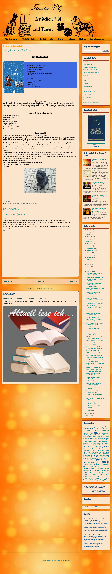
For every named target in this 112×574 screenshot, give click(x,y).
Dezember (90, 248)
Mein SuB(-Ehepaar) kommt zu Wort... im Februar (93, 307)
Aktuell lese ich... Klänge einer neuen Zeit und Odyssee (24, 298)
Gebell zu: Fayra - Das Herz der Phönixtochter (95, 289)
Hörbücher (86, 78)
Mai (88, 264)
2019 (87, 246)
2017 (87, 415)
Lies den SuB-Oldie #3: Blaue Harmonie (93, 383)
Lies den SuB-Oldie (90, 448)
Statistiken (71, 39)
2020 (87, 243)
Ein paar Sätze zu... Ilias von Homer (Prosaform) (99, 183)
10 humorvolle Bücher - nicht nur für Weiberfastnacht (94, 284)
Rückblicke (91, 460)
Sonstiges (105, 460)
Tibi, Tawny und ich (11, 39)
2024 (87, 234)
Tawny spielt (102, 464)
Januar (89, 410)
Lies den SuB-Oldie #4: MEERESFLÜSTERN (94, 370)
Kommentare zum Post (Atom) (44, 288)
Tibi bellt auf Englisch (97, 466)
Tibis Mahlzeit (94, 475)
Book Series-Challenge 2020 (99, 159)
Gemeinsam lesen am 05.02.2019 (93, 374)
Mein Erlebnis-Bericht (100, 450)
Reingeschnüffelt (91, 458)
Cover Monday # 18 (92, 350)
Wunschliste (87, 480)
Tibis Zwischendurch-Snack (28, 203)
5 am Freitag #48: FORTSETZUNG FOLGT (94, 299)
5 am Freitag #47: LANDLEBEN (92, 333)
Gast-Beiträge (87, 86)
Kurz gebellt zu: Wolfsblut (94, 340)
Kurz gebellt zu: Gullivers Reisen (94, 387)
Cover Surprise (98, 438)
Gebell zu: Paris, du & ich (94, 352)
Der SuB (43, 39)
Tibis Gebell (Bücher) (29, 39)
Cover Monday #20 (93, 296)
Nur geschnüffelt (103, 456)
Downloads (87, 97)
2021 (87, 241)
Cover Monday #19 (92, 317)
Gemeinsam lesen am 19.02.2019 (93, 314)
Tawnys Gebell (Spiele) (90, 67)
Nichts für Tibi (88, 456)
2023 (87, 236)
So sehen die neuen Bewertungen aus (92, 327)
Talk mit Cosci (87, 464)
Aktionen (60, 39)
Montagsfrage (100, 455)
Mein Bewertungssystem (91, 72)
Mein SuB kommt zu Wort (96, 452)
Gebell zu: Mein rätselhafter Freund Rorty (95, 364)
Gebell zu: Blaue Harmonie (94, 381)
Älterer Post (72, 281)
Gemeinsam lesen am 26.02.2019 (93, 292)
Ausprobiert (89, 435)
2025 (87, 232)
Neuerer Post (8, 281)
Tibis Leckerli (102, 470)
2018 (87, 413)
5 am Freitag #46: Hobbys (94, 357)
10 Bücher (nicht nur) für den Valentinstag (94, 337)
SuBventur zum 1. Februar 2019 (94, 406)
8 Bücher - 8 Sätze (102, 428)
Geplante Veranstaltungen (91, 91)
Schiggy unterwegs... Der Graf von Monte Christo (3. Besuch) (99, 197)
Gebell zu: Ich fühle (92, 311)
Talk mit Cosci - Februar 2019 (94, 395)
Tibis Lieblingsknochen (99, 473)
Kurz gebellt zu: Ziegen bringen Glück (93, 391)
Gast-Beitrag (96, 443)
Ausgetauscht (105, 433)
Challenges (82, 39)
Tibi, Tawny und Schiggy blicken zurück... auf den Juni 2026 (99, 210)
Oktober (89, 252)
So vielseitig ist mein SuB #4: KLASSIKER (94, 323)
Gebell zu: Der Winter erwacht (93, 377)
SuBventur (91, 462)
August (89, 257)
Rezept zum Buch (104, 458)
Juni (88, 262)
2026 (87, 229)
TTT (100, 462)
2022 (87, 239)
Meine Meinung (89, 453)
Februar (89, 271)
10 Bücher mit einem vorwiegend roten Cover (94, 302)
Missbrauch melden (91, 507)
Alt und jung (90, 330)
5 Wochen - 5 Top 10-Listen (92, 427)
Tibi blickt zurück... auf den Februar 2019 (94, 274)
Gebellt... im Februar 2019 (94, 277)
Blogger (67, 560)
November (90, 250)
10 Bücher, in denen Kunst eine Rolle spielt (94, 360)
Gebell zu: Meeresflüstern (94, 367)
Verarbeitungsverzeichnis (91, 102)
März (88, 269)
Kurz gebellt (15, 203)
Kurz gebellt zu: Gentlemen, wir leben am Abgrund (95, 347)
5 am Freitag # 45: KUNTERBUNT (92, 402)
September (90, 255)
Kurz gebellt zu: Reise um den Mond (94, 320)
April (88, 266)
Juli (88, 259)
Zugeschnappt (100, 480)
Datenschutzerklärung (97, 39)
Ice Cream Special (97, 171)
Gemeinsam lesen (102, 445)
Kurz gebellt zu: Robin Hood (95, 355)
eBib (51, 39)
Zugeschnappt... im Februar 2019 (94, 280)
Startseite (40, 281)
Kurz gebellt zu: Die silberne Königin (95, 399)
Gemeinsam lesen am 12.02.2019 (93, 343)
